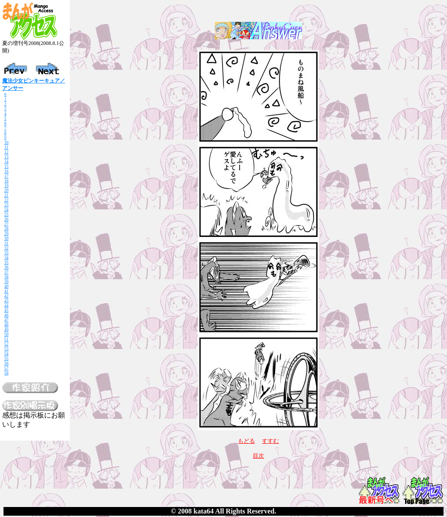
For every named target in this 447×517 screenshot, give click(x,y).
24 (6, 209)
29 (6, 233)
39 (6, 281)
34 (6, 257)
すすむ (270, 441)
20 (6, 190)
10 (6, 142)
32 (6, 248)
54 (6, 353)
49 (6, 329)
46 (6, 315)
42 (6, 296)
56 (6, 363)
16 (6, 171)
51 (6, 339)
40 (6, 286)
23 (6, 204)
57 (6, 368)
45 (6, 310)
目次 (258, 455)
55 (6, 358)
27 (6, 224)
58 (6, 372)
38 (6, 276)
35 (6, 262)
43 (6, 300)
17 (6, 176)
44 (6, 305)
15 (6, 166)
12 (6, 152)
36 (6, 267)
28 (6, 228)
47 (6, 320)
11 (6, 147)
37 (6, 272)
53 (6, 348)
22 (6, 200)
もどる (246, 441)
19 (6, 185)
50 (6, 334)
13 (6, 156)
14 (6, 161)
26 (6, 219)
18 (6, 180)
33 (6, 252)
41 (6, 291)
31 (6, 243)
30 (6, 238)
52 (6, 344)
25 (6, 214)
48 (6, 324)
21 (6, 195)
